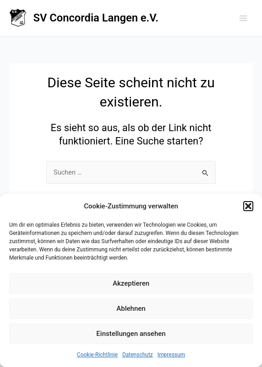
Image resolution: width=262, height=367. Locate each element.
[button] (248, 206)
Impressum (171, 354)
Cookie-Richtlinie (97, 354)
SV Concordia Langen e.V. (95, 17)
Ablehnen (130, 308)
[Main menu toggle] (243, 18)
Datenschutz (137, 354)
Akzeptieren (131, 283)
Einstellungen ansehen (130, 334)
